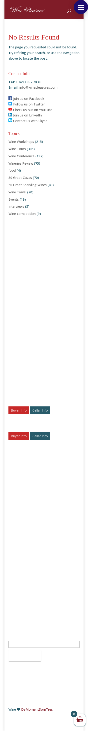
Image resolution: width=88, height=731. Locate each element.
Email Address (20, 638)
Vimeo (15, 609)
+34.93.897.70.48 (28, 548)
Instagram (18, 586)
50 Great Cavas (20, 177)
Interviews (16, 206)
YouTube (17, 603)
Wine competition (22, 213)
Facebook (18, 575)
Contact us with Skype (27, 121)
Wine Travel (17, 192)
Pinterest (17, 597)
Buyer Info (19, 410)
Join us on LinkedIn (25, 115)
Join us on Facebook (26, 98)
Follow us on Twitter (26, 104)
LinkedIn (16, 592)
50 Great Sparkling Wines (27, 185)
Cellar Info (40, 410)
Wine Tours (17, 149)
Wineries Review (20, 163)
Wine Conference (21, 156)
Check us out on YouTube (30, 110)
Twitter (16, 581)
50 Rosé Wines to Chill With (29, 517)
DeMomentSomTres (37, 709)
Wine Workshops (21, 141)
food (12, 170)
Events (13, 199)
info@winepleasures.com (38, 87)
